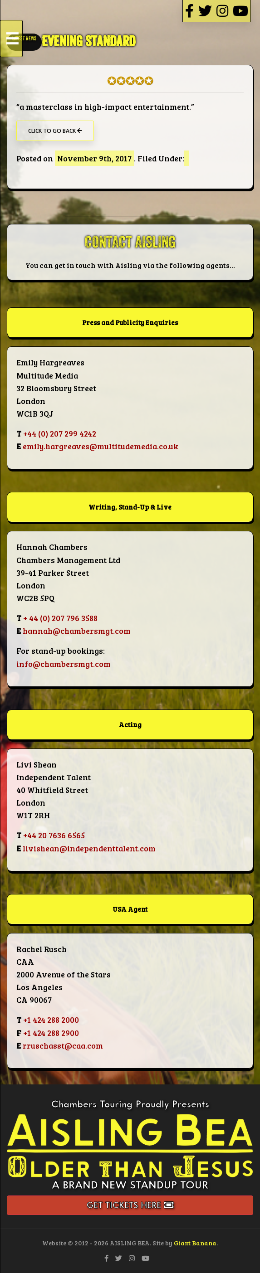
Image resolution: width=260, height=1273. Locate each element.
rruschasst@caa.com (63, 1045)
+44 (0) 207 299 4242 (59, 433)
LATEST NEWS (24, 39)
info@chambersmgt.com (63, 663)
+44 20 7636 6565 (54, 835)
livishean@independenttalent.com (89, 848)
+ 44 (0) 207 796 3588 (60, 617)
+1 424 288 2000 (51, 1019)
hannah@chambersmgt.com (77, 630)
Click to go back (55, 130)
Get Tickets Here (130, 1205)
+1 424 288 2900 (51, 1032)
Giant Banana (195, 1243)
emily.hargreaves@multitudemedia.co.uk (100, 446)
